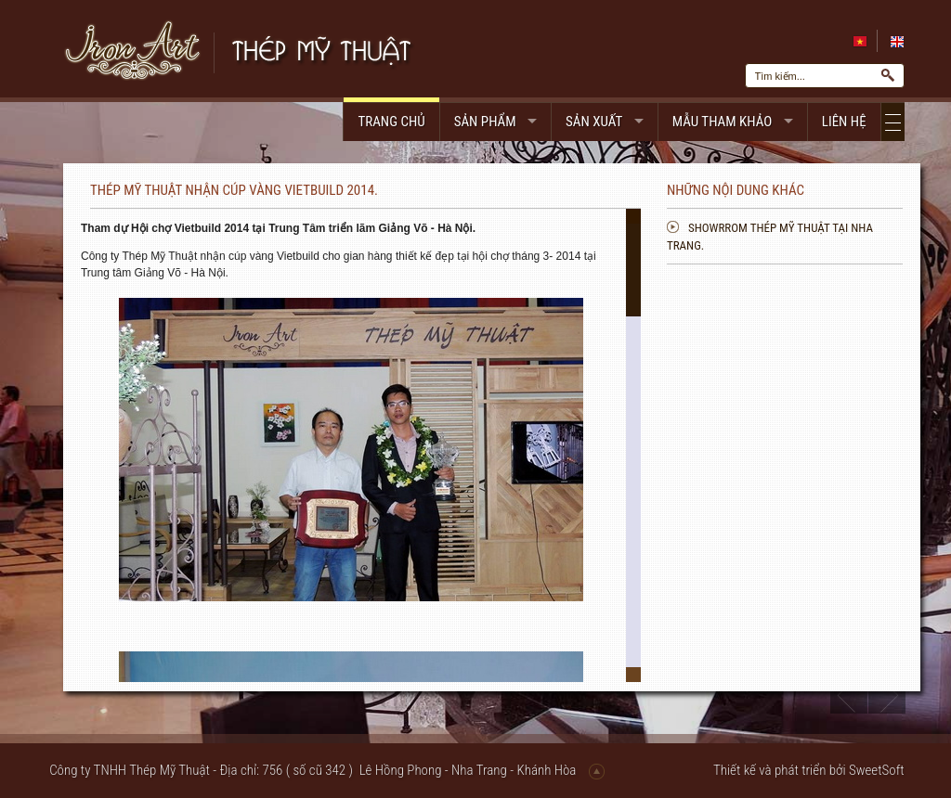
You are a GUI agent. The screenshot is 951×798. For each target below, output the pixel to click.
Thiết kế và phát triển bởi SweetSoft (809, 770)
